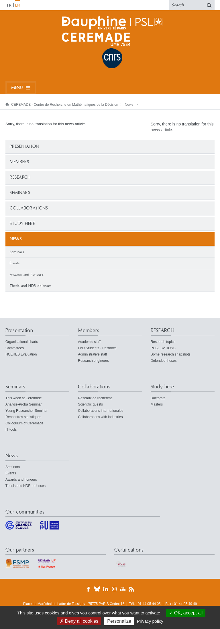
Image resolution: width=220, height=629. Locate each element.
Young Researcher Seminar (26, 411)
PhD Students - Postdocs (97, 348)
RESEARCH (20, 177)
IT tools (11, 430)
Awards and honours (27, 274)
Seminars (20, 192)
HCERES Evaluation (21, 354)
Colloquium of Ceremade (24, 423)
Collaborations (29, 208)
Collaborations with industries (100, 417)
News (129, 105)
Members (19, 162)
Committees (14, 348)
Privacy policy (150, 621)
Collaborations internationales (100, 411)
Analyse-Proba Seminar (23, 404)
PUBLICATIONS (163, 348)
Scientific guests (90, 404)
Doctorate (158, 398)
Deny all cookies (79, 621)
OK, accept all (186, 612)
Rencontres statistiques (23, 417)
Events (15, 263)
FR (9, 5)
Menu (17, 87)
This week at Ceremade (23, 398)
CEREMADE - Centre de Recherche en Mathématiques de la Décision (64, 105)
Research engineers (93, 361)
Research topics (163, 342)
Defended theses (164, 361)
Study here (22, 223)
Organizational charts (21, 342)
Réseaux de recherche (95, 398)
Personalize (119, 621)
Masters (157, 404)
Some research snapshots (170, 354)
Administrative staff (92, 354)
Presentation (24, 146)
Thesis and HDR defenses (31, 285)
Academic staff (89, 342)
